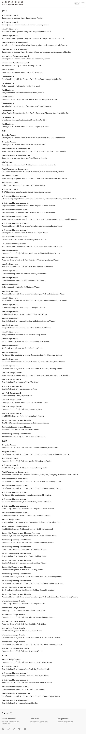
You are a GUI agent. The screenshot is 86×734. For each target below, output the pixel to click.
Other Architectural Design (38, 617)
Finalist (39, 18)
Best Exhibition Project (37, 461)
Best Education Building (48, 301)
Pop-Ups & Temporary (48, 355)
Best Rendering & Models (34, 669)
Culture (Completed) (47, 79)
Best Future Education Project (30, 468)
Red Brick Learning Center (11, 341)
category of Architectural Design (32, 536)
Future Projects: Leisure (48, 172)
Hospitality (37, 32)
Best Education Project (53, 178)
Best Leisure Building (48, 576)
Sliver (36, 382)
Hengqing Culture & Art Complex (14, 610)
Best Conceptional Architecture (36, 522)
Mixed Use (29, 382)
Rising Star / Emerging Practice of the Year (55, 475)
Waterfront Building (47, 481)
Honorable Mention (69, 199)
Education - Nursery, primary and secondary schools (41, 45)
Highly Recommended (45, 529)
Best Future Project (47, 696)
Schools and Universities (34, 59)
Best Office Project (35, 624)
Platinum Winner (58, 38)
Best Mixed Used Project (34, 676)
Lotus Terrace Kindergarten (12, 45)
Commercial (33, 409)
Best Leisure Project (47, 638)
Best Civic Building (28, 280)
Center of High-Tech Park (11, 536)
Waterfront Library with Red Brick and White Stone (20, 79)
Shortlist (64, 45)
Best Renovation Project (53, 219)
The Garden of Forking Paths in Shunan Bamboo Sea (21, 172)
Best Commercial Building (38, 448)
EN (78, 3)
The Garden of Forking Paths (12, 495)
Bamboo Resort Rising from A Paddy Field (17, 32)
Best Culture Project (32, 206)
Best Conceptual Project (37, 662)
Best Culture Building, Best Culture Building (56, 597)
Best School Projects (52, 151)
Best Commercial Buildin (38, 253)
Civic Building (31, 72)
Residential (29, 430)
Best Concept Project (32, 212)
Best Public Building (32, 335)
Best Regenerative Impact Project (38, 165)
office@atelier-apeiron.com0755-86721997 (10, 723)
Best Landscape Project (32, 240)
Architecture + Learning (34, 25)
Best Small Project (32, 145)
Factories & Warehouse (37, 260)
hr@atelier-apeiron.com (65, 722)
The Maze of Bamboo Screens (12, 240)
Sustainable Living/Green (42, 38)
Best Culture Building (47, 294)
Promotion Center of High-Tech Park (15, 100)
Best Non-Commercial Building (51, 454)
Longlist (39, 72)
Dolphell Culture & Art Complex (13, 206)
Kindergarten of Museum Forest (13, 18)
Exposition (32, 651)
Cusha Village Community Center (14, 185)
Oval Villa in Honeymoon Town (13, 192)
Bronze (42, 604)
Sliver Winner (40, 280)
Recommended (53, 448)
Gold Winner (46, 32)
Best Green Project (29, 495)
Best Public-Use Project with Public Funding (42, 138)
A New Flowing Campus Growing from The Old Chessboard (23, 113)
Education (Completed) (53, 113)
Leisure (27, 436)
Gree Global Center (8, 66)
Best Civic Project (32, 185)
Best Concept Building (29, 274)
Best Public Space (27, 287)
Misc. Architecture (29, 502)
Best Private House (32, 192)
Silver (43, 610)
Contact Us (7, 713)
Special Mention (45, 192)
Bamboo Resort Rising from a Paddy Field (17, 246)
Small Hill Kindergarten (10, 307)
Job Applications (63, 719)
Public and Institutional (53, 375)
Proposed (28, 389)
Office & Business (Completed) (40, 100)
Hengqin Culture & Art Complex (13, 93)
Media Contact (34, 719)
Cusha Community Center (11, 86)
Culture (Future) (27, 86)
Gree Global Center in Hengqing (13, 106)
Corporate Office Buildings (25, 66)
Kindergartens (31, 18)
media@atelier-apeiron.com (39, 722)
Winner (47, 59)
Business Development (9, 719)
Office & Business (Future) (34, 106)
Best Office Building (36, 267)
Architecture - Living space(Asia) (44, 246)
